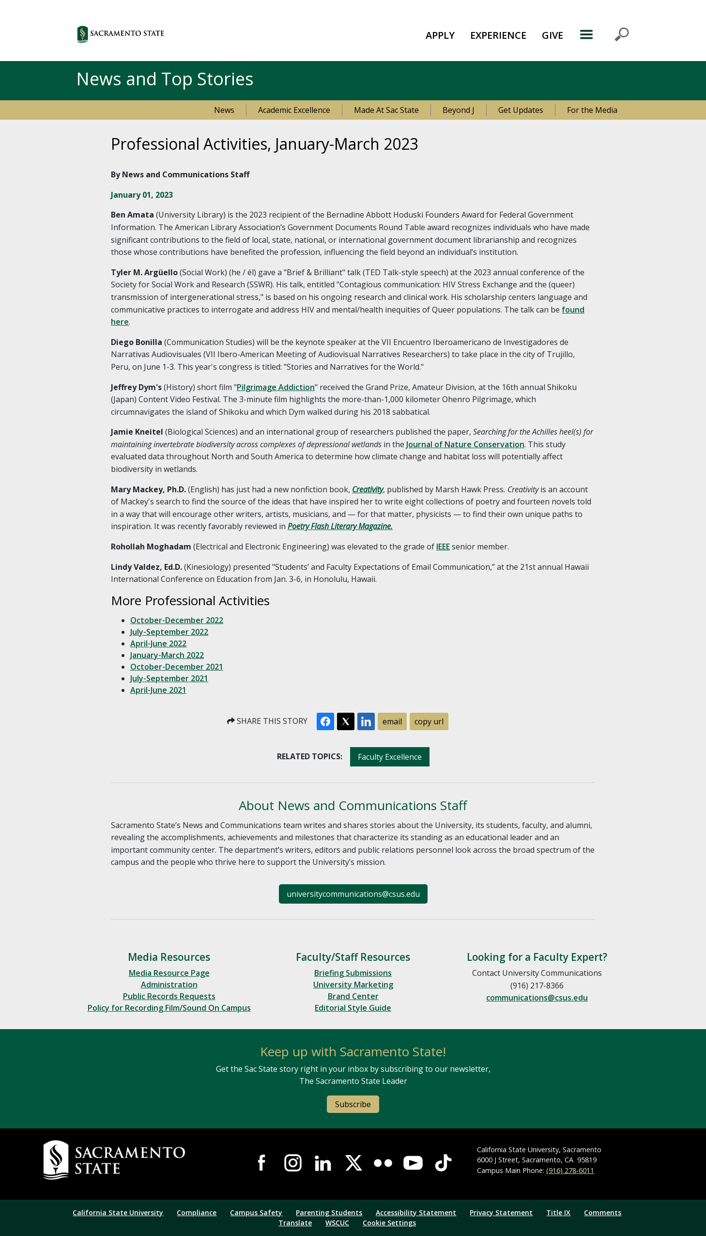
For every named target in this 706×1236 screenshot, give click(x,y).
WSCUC (337, 1222)
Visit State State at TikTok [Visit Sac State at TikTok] (443, 1163)
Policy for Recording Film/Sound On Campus (169, 1007)
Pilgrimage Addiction (276, 387)
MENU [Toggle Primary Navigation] (604, 34)
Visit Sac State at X (353, 1163)
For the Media (592, 110)
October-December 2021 (176, 666)
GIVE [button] (552, 35)
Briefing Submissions (353, 973)
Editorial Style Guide (353, 1007)
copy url (429, 721)
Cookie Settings (389, 1222)
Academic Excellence (294, 110)
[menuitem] (440, 34)
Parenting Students (329, 1212)
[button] (173, 34)
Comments (602, 1212)
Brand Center (353, 996)
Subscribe (353, 1104)
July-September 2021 (169, 678)
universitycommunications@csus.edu (353, 894)
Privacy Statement (501, 1212)
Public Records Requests (169, 996)
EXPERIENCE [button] (498, 35)
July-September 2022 (169, 631)
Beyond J (459, 110)
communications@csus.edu (537, 997)
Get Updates (520, 110)
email (392, 721)
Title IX (558, 1212)
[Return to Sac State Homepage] (136, 1160)
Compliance (196, 1212)
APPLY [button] (440, 35)
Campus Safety (256, 1212)
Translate (295, 1222)
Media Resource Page (169, 973)
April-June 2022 (158, 643)
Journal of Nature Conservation (465, 444)
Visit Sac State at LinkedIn (323, 1163)
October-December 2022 (176, 620)
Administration (169, 984)
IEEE (443, 546)
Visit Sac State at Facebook (262, 1163)
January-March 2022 (167, 655)
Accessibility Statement (416, 1212)
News (224, 110)
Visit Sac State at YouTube (413, 1163)
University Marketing (353, 984)
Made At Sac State (386, 110)
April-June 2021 (158, 690)
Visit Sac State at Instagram (293, 1163)
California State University (118, 1212)
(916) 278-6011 (570, 1170)
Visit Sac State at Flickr (383, 1163)
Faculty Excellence (390, 756)
